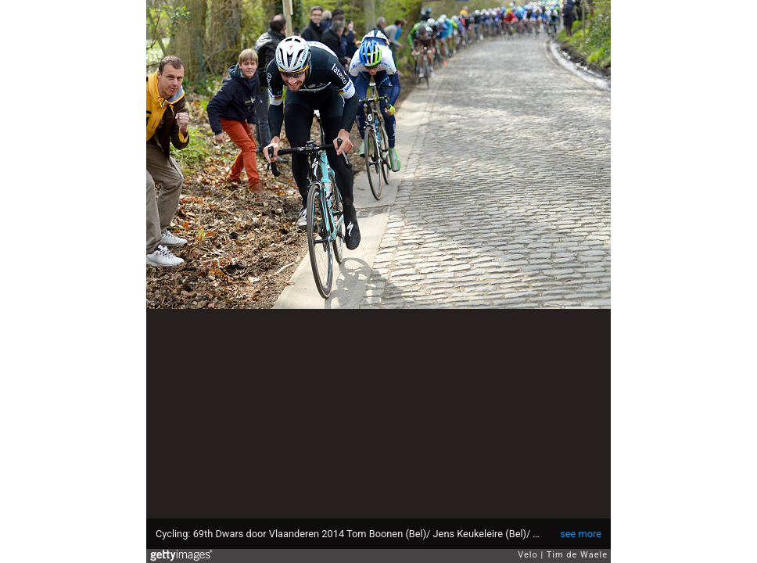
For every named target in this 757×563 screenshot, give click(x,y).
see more (580, 534)
